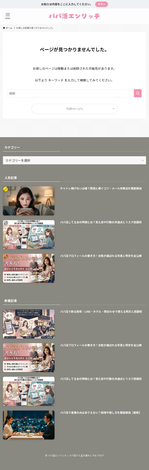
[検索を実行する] (138, 93)
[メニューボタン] (8, 16)
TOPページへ (74, 109)
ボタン (101, 4)
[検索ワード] (74, 93)
